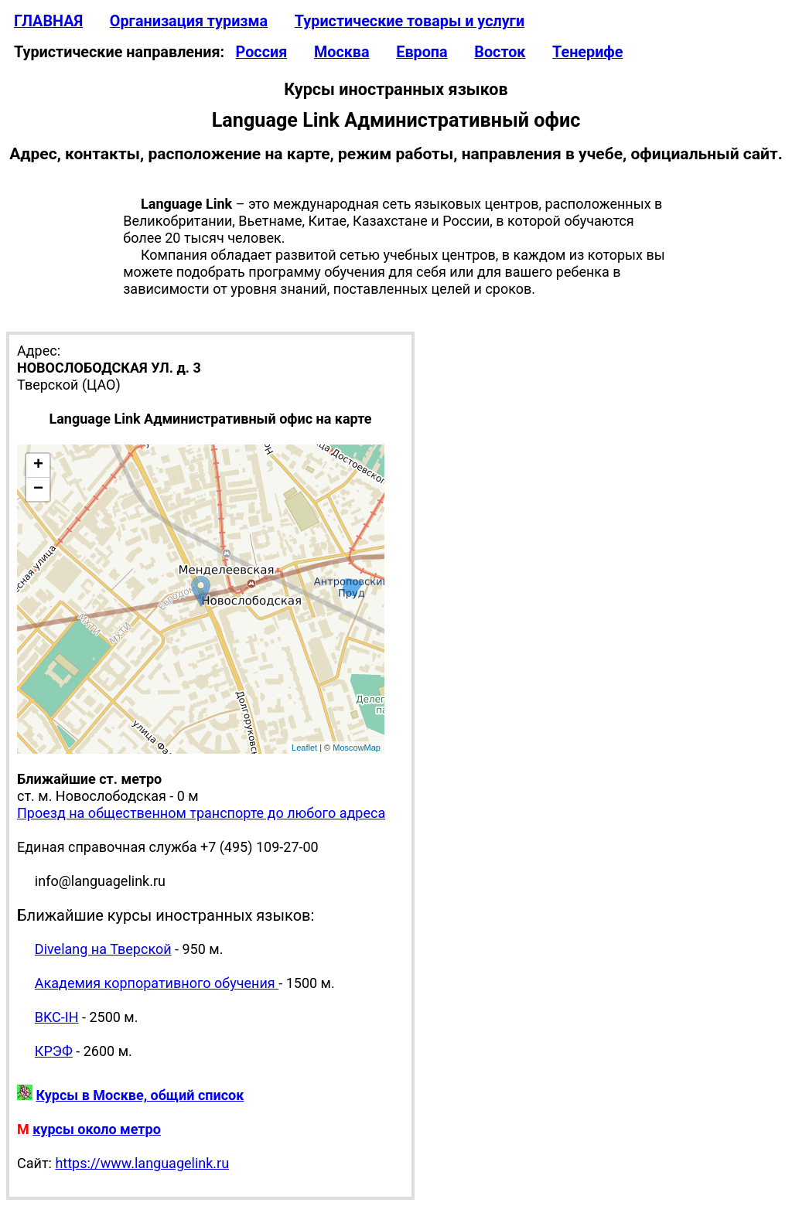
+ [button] (38, 465)
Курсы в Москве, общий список (140, 1095)
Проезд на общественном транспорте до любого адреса (201, 813)
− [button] (38, 489)
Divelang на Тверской (103, 949)
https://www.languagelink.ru (142, 1163)
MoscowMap (357, 747)
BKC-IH (57, 1017)
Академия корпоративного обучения (156, 983)
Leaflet (304, 747)
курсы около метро (96, 1129)
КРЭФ (54, 1051)
